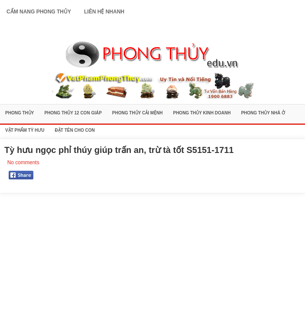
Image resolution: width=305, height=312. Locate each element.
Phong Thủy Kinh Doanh (201, 112)
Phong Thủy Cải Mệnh (137, 112)
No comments (23, 162)
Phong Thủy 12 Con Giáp (72, 112)
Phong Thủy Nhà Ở (263, 112)
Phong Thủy (19, 112)
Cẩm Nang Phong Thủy (38, 12)
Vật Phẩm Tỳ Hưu (25, 130)
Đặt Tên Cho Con (75, 130)
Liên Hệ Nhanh (104, 12)
